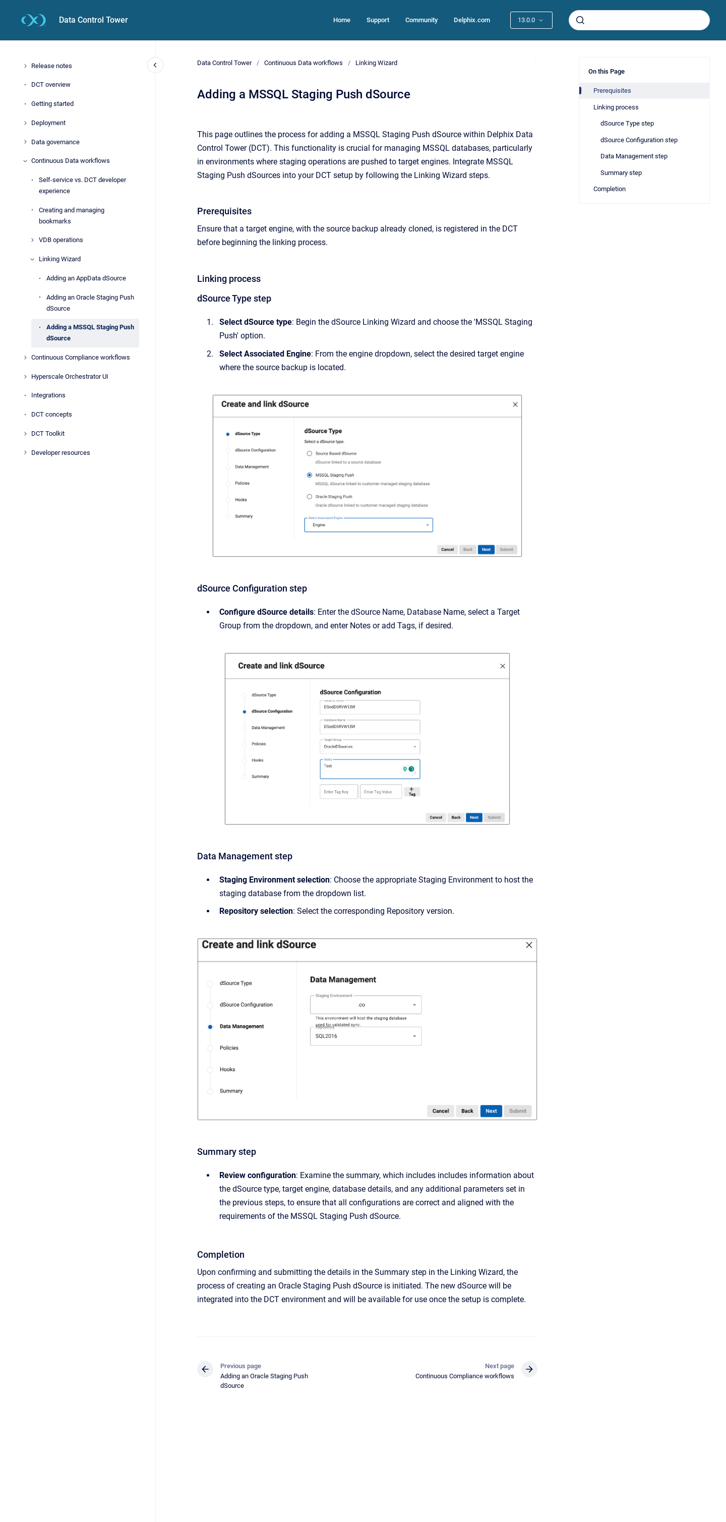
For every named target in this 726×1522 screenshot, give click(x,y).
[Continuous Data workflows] (25, 161)
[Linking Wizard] (32, 259)
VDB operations (61, 240)
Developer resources (60, 452)
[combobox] (639, 20)
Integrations (48, 395)
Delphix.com (472, 20)
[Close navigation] (155, 65)
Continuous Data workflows (70, 160)
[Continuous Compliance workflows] (25, 358)
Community (421, 20)
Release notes (51, 66)
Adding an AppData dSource (86, 278)
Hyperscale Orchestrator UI (69, 376)
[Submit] (580, 20)
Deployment (48, 123)
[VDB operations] (32, 240)
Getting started (52, 103)
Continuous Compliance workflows (80, 357)
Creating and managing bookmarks (71, 215)
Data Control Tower (93, 20)
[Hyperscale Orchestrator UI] (25, 377)
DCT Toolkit (48, 433)
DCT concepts (51, 414)
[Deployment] (25, 123)
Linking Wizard (60, 259)
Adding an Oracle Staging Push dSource (90, 303)
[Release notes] (25, 66)
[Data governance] (25, 142)
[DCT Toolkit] (25, 434)
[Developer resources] (25, 452)
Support (378, 20)
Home (341, 20)
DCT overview (51, 84)
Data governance (55, 142)
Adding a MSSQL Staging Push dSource (90, 332)
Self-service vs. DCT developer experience (82, 185)
